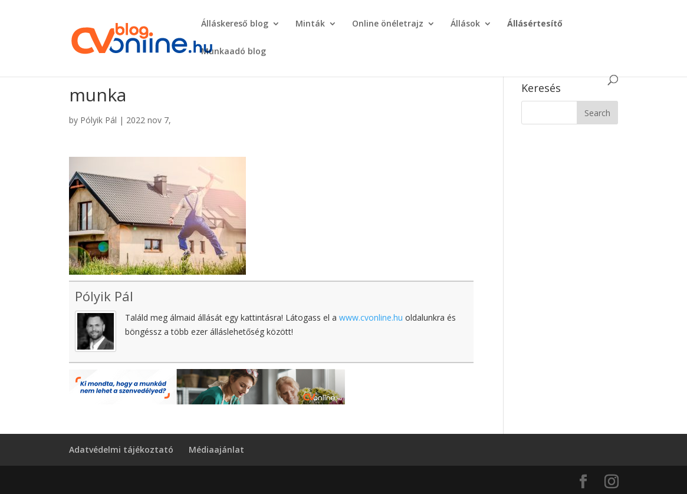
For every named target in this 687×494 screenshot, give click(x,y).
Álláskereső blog (234, 24)
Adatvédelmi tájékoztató (121, 449)
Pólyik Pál (98, 120)
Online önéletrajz (387, 24)
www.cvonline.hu (371, 317)
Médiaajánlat (216, 449)
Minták (310, 24)
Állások (465, 24)
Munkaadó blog (233, 52)
